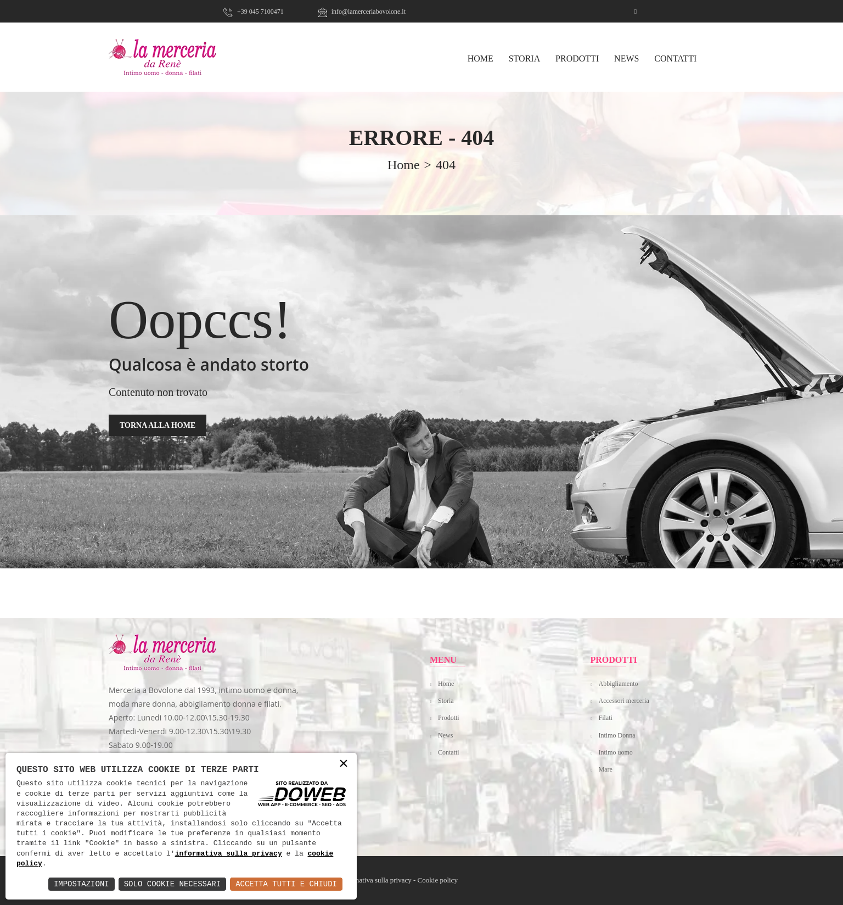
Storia (525, 58)
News (626, 58)
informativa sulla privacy (228, 854)
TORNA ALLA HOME (157, 425)
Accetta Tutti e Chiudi (286, 884)
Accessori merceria (624, 701)
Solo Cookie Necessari (172, 884)
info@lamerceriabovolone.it (362, 11)
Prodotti (577, 58)
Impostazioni (81, 884)
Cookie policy (438, 880)
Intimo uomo (616, 752)
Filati (605, 718)
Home (446, 684)
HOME (480, 58)
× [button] (344, 764)
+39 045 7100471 (253, 11)
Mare (605, 769)
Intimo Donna (617, 735)
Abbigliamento (618, 684)
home (403, 165)
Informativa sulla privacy (375, 880)
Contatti (675, 58)
